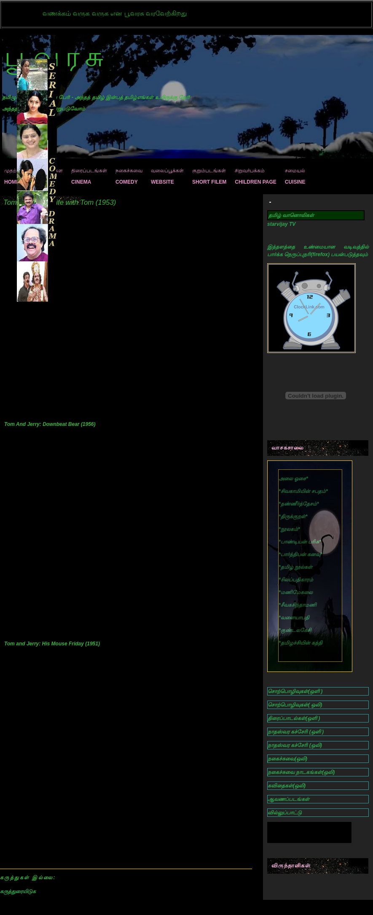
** (303, 491)
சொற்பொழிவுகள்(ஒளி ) (295, 691)
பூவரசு (56, 57)
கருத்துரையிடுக (18, 891)
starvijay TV (281, 224)
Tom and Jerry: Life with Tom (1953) (59, 202)
